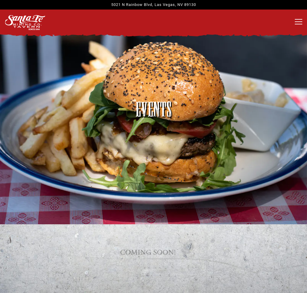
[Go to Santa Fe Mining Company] (153, 4)
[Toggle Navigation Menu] (298, 21)
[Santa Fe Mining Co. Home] (25, 22)
